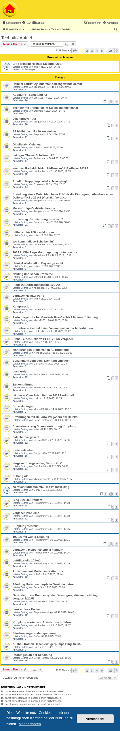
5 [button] (102, 51)
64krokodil (39, 601)
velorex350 (40, 277)
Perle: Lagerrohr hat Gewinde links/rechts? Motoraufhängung (55, 317)
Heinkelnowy (40, 503)
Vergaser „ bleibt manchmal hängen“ (38, 549)
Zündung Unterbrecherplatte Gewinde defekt (43, 584)
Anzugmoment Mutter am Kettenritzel (38, 571)
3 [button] (92, 51)
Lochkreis (19, 371)
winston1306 (40, 440)
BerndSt (38, 587)
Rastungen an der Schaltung (32, 655)
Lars (36, 342)
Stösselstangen (23, 406)
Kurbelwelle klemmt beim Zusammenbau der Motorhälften (53, 328)
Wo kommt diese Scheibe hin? (34, 241)
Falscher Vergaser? (26, 437)
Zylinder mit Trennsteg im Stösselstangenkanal (45, 107)
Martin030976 (41, 409)
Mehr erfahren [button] (30, 724)
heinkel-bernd (41, 171)
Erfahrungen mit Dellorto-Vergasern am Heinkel (45, 417)
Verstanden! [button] (95, 719)
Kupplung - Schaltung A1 (30, 94)
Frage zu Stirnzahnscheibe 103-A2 (36, 284)
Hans (36, 647)
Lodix (36, 398)
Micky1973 (39, 320)
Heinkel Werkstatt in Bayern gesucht (38, 263)
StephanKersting (42, 612)
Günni (37, 490)
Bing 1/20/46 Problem (27, 500)
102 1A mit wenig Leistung (31, 536)
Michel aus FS (41, 87)
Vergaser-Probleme (26, 513)
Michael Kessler (42, 479)
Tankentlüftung (23, 384)
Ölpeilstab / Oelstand (27, 144)
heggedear (39, 287)
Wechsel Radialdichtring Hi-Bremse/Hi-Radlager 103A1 (50, 168)
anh (36, 66)
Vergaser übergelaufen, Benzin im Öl (38, 463)
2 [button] (87, 51)
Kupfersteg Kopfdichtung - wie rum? (38, 219)
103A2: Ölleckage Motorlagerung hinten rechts (45, 252)
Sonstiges (30, 69)
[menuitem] (26, 22)
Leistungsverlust (24, 118)
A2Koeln (38, 184)
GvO (36, 636)
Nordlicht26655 (42, 352)
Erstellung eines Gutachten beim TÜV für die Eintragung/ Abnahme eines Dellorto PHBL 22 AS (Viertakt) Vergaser (63, 196)
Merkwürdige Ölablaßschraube (34, 208)
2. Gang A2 (20, 476)
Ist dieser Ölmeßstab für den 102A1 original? (43, 395)
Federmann (40, 158)
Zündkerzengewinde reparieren (34, 633)
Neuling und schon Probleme (33, 274)
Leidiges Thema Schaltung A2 (33, 155)
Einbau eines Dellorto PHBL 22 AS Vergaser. (43, 339)
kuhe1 (37, 147)
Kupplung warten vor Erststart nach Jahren (42, 622)
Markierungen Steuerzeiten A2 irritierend (41, 349)
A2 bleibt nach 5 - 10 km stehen (34, 131)
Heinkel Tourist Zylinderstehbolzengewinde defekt (47, 84)
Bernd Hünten (41, 420)
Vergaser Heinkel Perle (28, 295)
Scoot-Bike (39, 374)
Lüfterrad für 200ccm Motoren (33, 232)
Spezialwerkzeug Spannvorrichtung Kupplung (44, 426)
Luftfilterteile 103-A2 (27, 560)
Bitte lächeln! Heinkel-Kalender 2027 (38, 63)
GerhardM (39, 363)
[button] (74, 50)
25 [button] (110, 51)
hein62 (37, 309)
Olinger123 (40, 453)
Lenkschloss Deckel (26, 609)
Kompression (22, 306)
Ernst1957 (39, 97)
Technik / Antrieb (17, 37)
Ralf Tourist (40, 466)
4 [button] (97, 51)
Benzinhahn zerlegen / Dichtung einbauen (41, 360)
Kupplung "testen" (25, 526)
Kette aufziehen (23, 450)
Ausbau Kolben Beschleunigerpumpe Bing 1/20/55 (47, 644)
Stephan (38, 110)
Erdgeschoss (41, 121)
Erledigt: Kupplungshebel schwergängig (41, 181)
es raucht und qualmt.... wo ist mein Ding (41, 487)
